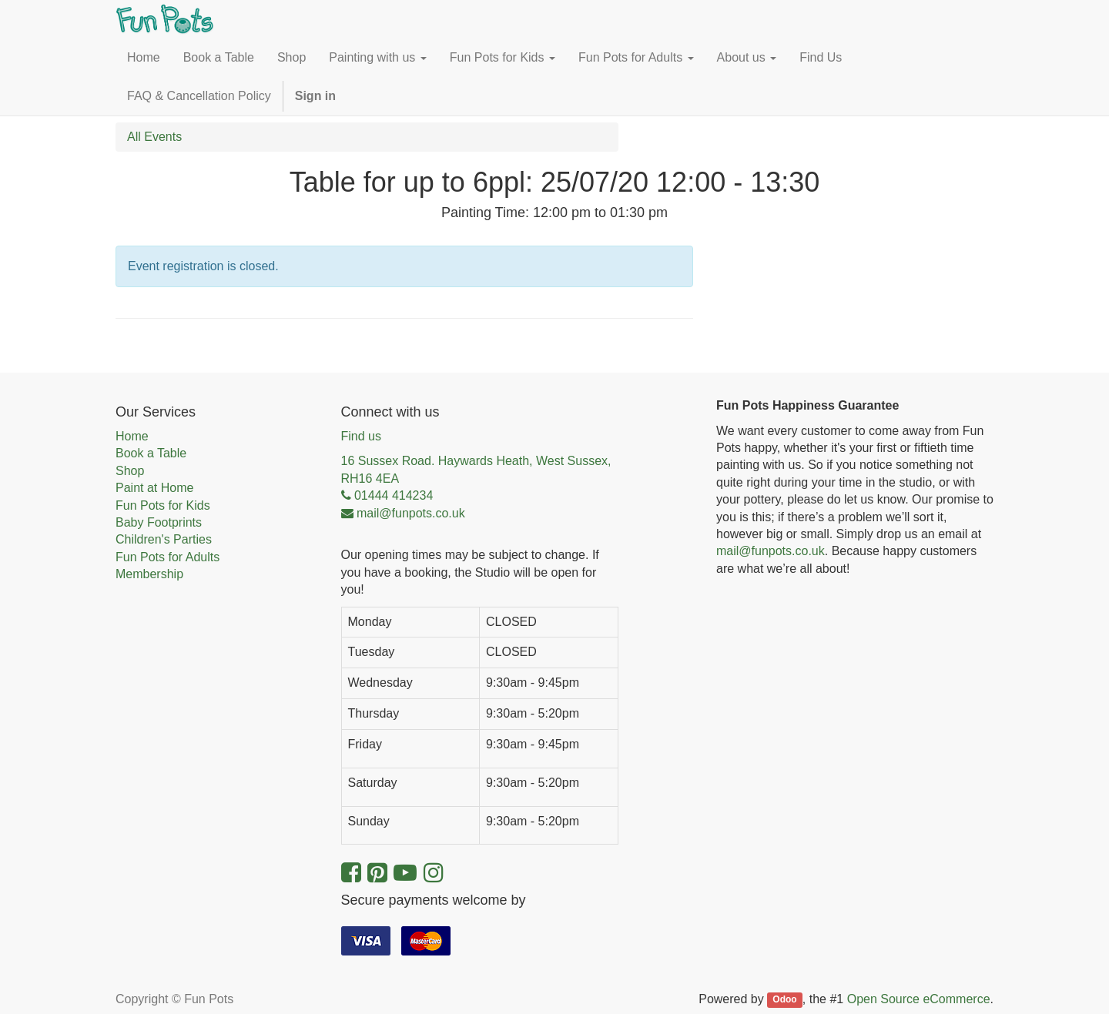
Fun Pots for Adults (167, 557)
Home (132, 436)
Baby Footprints (159, 522)
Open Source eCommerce (918, 999)
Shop (130, 470)
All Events (154, 136)
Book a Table (151, 453)
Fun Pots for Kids (163, 505)
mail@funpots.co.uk (770, 550)
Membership (149, 574)
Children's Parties (164, 539)
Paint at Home (154, 487)
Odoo (784, 1000)
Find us (361, 436)
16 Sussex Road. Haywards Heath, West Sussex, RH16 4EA (476, 469)
